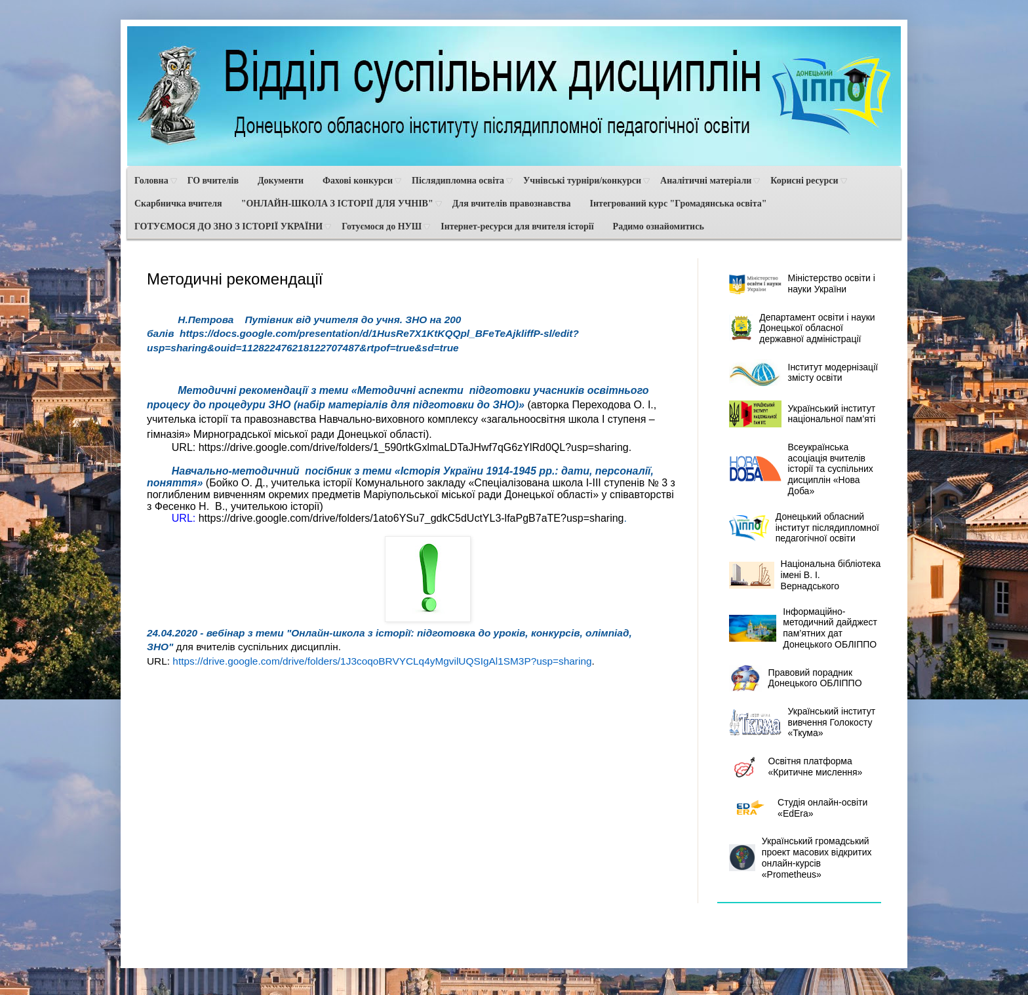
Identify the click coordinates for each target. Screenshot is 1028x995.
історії (305, 506)
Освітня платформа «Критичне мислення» (796, 766)
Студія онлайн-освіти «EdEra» (798, 807)
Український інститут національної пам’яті (802, 413)
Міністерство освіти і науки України (802, 284)
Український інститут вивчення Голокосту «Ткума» (802, 722)
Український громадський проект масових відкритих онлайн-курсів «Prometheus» (800, 857)
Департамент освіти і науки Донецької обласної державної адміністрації (802, 328)
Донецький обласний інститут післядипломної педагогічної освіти (804, 527)
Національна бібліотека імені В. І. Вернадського (805, 574)
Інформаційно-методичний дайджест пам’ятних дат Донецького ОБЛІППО (803, 628)
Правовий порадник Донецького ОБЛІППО (795, 678)
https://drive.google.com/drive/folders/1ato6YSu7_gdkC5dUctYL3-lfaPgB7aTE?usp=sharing (411, 518)
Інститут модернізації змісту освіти (804, 372)
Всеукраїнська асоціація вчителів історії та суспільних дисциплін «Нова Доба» (801, 469)
